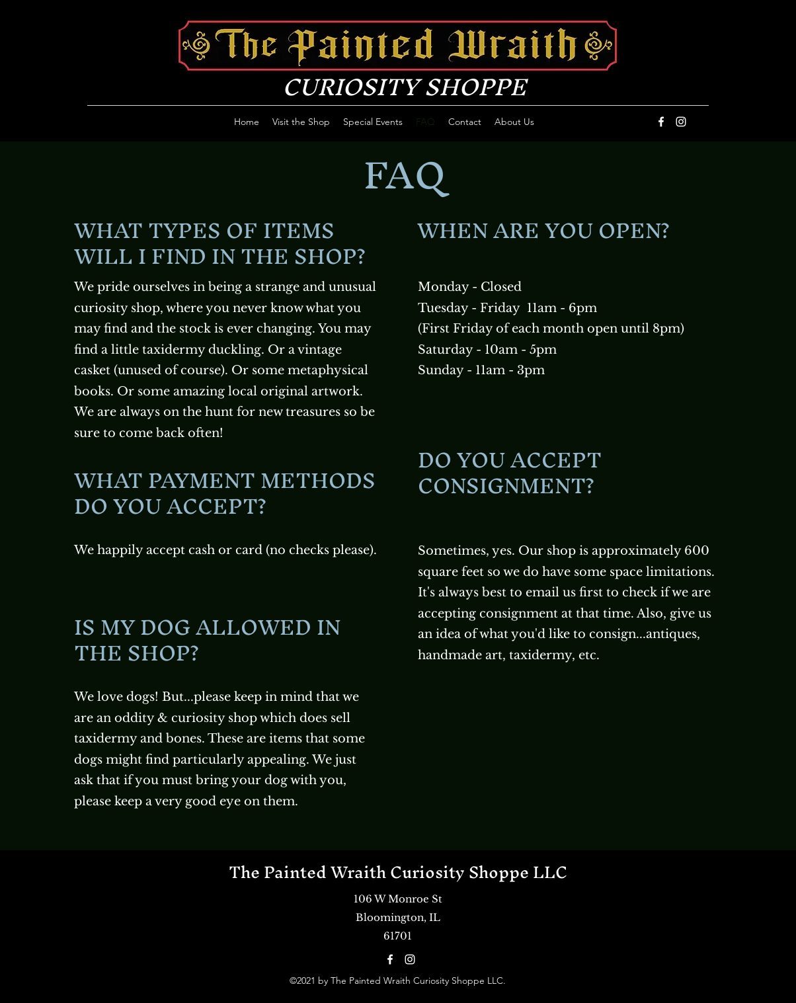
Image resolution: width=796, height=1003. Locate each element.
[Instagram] (681, 121)
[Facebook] (661, 121)
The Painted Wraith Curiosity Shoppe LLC (398, 872)
